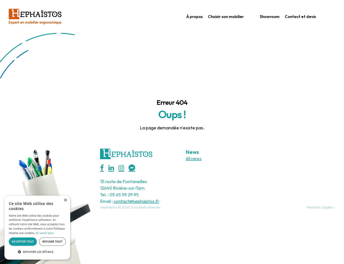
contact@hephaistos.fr (136, 201)
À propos (194, 16)
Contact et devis (300, 16)
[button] (37, 252)
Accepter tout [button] (23, 241)
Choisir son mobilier (226, 16)
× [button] (65, 200)
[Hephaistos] (35, 16)
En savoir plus (45, 233)
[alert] (37, 228)
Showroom (270, 16)
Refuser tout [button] (52, 241)
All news (193, 158)
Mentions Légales (319, 207)
